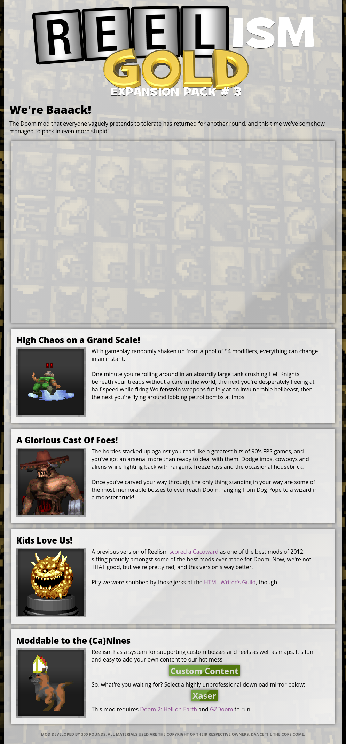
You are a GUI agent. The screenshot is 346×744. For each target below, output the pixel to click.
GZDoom (221, 709)
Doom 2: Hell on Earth (168, 709)
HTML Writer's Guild (230, 582)
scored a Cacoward (193, 551)
